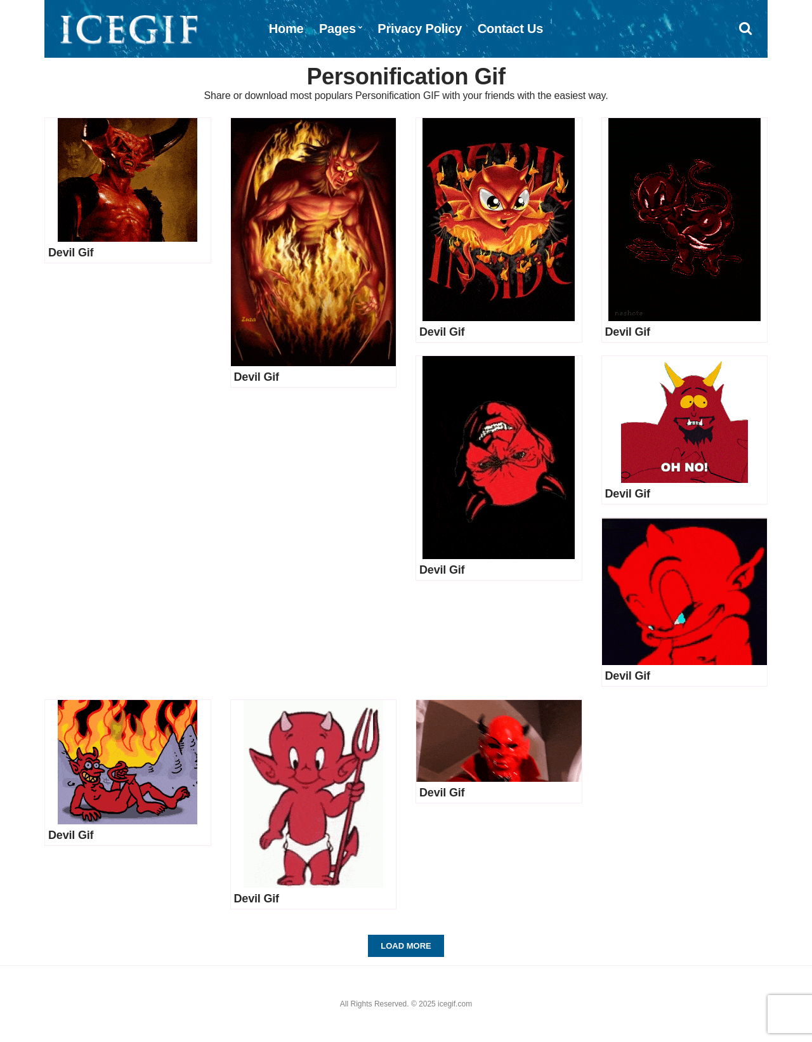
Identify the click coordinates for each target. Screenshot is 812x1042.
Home (286, 29)
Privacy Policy (419, 29)
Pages (337, 29)
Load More (406, 946)
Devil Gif (70, 252)
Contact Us (511, 29)
